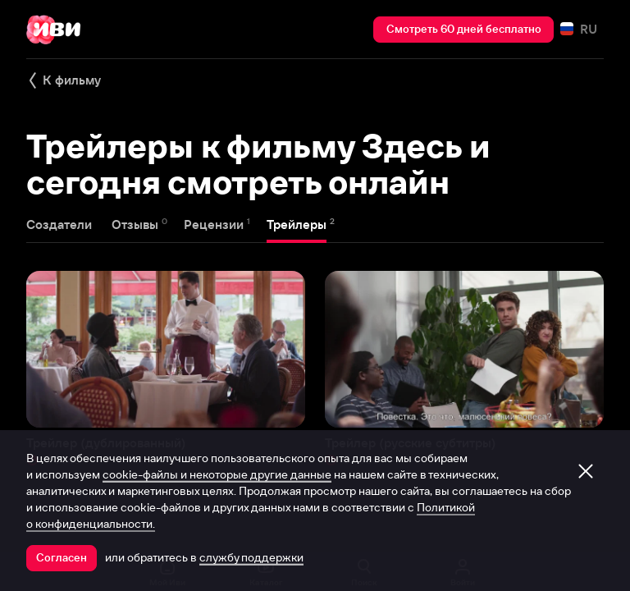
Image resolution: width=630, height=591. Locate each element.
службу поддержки (251, 557)
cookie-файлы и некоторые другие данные (217, 474)
